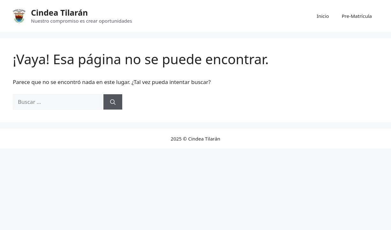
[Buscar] (112, 102)
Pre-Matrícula (357, 16)
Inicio (323, 16)
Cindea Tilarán (59, 12)
